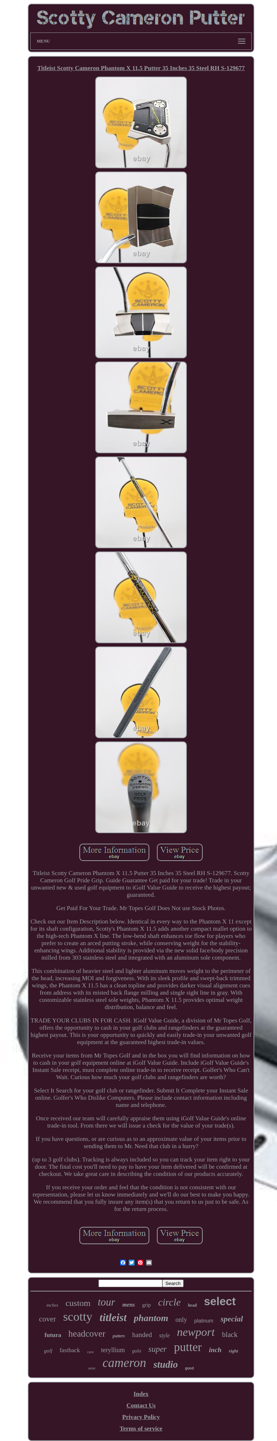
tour (106, 1302)
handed (142, 1334)
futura (52, 1335)
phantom (151, 1318)
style (164, 1335)
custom (78, 1303)
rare (90, 1352)
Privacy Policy (141, 1417)
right (233, 1351)
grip (146, 1305)
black (229, 1334)
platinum (203, 1321)
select (220, 1301)
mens (128, 1305)
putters (119, 1335)
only (181, 1319)
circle (169, 1302)
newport (196, 1331)
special (231, 1318)
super (157, 1349)
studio (165, 1364)
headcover (87, 1333)
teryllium (113, 1350)
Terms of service (141, 1428)
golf (48, 1351)
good (189, 1368)
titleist (113, 1317)
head (192, 1305)
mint (92, 1368)
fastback (70, 1350)
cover (47, 1319)
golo (136, 1351)
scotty (77, 1316)
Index (141, 1393)
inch (215, 1350)
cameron (124, 1363)
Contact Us (141, 1405)
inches (52, 1305)
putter (188, 1347)
